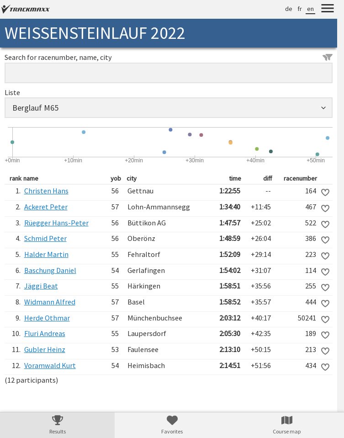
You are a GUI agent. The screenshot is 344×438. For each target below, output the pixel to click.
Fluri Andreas (44, 333)
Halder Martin (46, 254)
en (310, 9)
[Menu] (327, 9)
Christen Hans (46, 190)
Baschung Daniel (50, 270)
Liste (12, 92)
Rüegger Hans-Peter (56, 222)
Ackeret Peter (46, 206)
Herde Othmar (47, 317)
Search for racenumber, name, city (169, 57)
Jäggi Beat (41, 285)
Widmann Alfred (49, 301)
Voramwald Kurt (50, 365)
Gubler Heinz (44, 349)
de (288, 9)
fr (299, 9)
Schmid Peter (45, 238)
